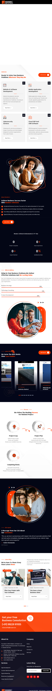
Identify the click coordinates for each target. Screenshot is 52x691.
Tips (30, 570)
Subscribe (46, 670)
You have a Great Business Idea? (36, 591)
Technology (7, 570)
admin (6, 587)
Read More (8, 107)
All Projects (45, 353)
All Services (44, 75)
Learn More (8, 222)
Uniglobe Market (23, 389)
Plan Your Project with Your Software (12, 591)
